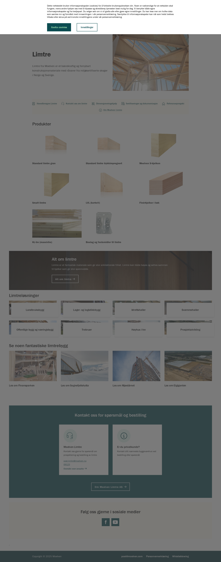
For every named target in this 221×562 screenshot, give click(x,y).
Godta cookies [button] (59, 27)
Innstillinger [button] (87, 27)
